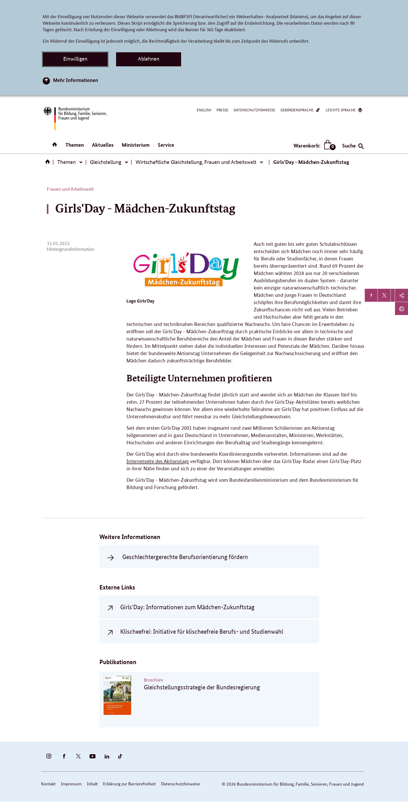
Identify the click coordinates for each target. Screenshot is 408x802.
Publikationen (117, 662)
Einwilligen (75, 59)
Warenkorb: (313, 145)
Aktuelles (103, 145)
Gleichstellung (105, 162)
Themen (74, 145)
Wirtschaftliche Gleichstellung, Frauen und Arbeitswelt (196, 162)
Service (166, 145)
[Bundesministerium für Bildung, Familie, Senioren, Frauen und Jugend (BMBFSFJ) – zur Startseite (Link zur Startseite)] (75, 118)
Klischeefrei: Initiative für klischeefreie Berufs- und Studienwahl (201, 631)
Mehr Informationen (75, 80)
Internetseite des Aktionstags (157, 461)
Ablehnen (148, 59)
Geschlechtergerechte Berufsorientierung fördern (185, 557)
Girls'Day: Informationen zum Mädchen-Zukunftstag (187, 607)
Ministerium (136, 145)
